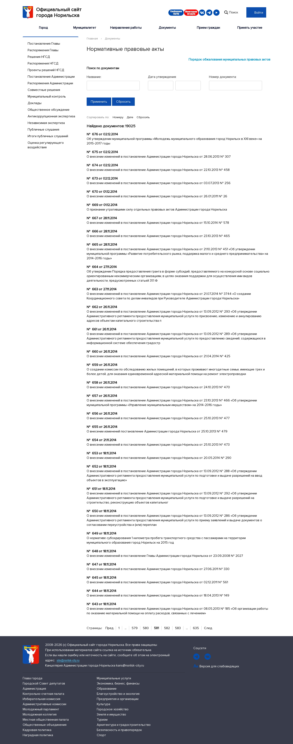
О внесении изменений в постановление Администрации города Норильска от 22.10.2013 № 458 (158, 170)
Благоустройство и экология (118, 694)
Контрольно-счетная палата (43, 694)
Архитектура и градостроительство (124, 725)
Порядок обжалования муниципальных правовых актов (229, 59)
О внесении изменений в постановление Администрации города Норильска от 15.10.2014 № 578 (158, 223)
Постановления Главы (44, 44)
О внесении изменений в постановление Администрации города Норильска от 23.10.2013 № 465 (158, 236)
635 (196, 628)
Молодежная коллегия (40, 714)
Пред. (109, 628)
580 (146, 628)
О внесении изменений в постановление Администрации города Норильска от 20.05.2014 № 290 (159, 458)
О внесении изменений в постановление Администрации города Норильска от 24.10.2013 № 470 (158, 387)
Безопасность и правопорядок (119, 730)
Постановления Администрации (51, 77)
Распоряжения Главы (43, 50)
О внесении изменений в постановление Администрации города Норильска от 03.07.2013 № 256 (158, 183)
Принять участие (249, 28)
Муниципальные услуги (114, 678)
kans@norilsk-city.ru (130, 665)
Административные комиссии (44, 704)
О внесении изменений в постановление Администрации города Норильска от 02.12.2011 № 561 (157, 582)
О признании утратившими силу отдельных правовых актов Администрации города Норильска (157, 209)
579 (135, 628)
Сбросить (143, 117)
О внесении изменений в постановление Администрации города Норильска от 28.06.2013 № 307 (159, 157)
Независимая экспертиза (46, 123)
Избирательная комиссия (41, 699)
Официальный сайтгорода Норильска (52, 12)
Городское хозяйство (113, 709)
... (125, 628)
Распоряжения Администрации (50, 83)
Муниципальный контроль (47, 96)
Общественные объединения (44, 725)
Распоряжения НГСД (43, 63)
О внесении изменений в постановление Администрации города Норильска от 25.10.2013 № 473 (158, 445)
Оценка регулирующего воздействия (46, 145)
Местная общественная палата (46, 720)
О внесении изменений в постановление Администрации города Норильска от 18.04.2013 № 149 (158, 595)
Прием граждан (208, 28)
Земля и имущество (111, 714)
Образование (107, 689)
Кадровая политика (37, 730)
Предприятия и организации (117, 699)
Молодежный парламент (41, 709)
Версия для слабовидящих (219, 666)
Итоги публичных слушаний (48, 136)
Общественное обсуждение (49, 110)
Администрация (34, 689)
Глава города (32, 678)
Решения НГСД (39, 57)
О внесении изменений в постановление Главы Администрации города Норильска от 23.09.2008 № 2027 (165, 556)
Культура (103, 704)
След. (208, 628)
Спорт (101, 735)
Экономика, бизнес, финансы (118, 683)
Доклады (34, 103)
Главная (92, 38)
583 (178, 628)
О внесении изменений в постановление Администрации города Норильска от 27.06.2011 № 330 (158, 569)
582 (167, 628)
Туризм (102, 720)
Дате (130, 117)
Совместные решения (44, 90)
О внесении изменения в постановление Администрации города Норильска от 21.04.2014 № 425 (158, 356)
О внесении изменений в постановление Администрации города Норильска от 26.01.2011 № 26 (157, 196)
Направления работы (126, 28)
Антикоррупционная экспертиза (51, 116)
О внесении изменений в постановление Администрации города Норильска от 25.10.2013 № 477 (158, 418)
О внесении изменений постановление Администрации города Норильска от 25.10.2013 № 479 (157, 431)
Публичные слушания (43, 129)
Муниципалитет (84, 28)
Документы (167, 28)
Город (43, 28)
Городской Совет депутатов (44, 683)
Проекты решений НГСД (46, 70)
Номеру (118, 117)
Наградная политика (38, 735)
